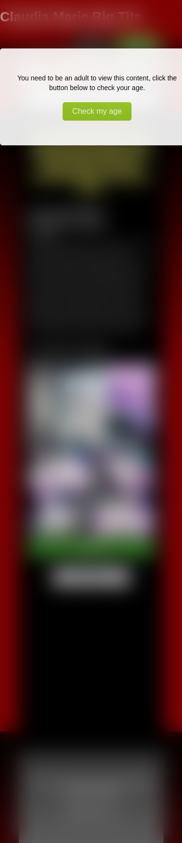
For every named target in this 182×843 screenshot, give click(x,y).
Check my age (97, 111)
